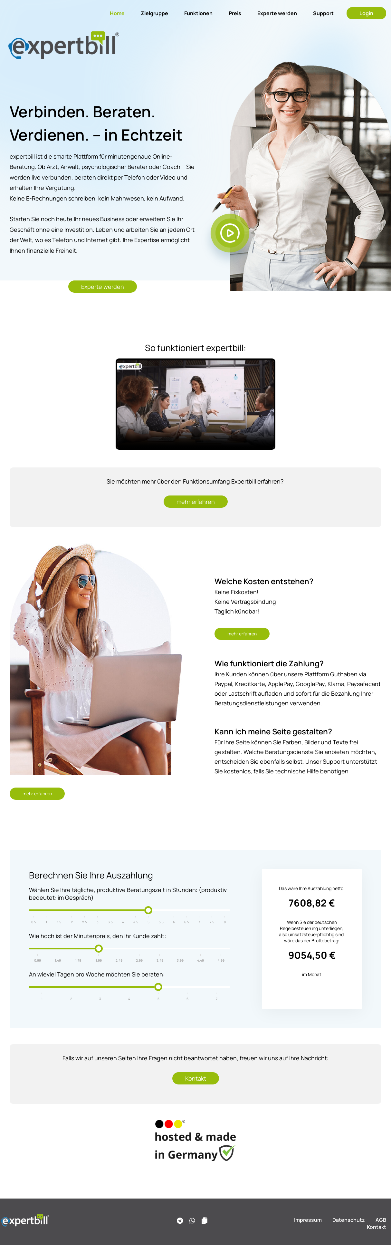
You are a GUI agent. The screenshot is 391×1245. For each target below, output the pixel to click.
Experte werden (277, 13)
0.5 (33, 922)
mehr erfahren (195, 501)
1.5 (59, 922)
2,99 (139, 960)
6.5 (186, 922)
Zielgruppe (154, 13)
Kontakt (195, 1078)
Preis (235, 13)
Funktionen (198, 13)
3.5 (110, 922)
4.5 (135, 922)
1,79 (78, 960)
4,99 (221, 960)
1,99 (99, 960)
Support (323, 13)
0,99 (37, 960)
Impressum (308, 1219)
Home (117, 13)
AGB (381, 1219)
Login (366, 13)
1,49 (58, 960)
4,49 (200, 960)
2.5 (84, 922)
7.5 (212, 922)
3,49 (160, 960)
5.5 (161, 922)
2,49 (119, 960)
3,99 (180, 960)
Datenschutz (348, 1219)
